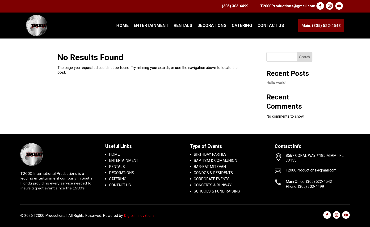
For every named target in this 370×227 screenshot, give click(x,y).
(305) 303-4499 (235, 6)
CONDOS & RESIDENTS (213, 173)
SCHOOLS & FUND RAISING (217, 191)
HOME (114, 154)
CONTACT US (270, 25)
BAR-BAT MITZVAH (210, 166)
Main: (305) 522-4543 (321, 25)
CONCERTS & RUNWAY (212, 185)
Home (122, 25)
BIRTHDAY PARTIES (210, 154)
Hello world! (276, 82)
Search (304, 57)
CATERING (242, 25)
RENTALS (183, 25)
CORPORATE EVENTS (212, 179)
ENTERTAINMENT (151, 25)
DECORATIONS (212, 25)
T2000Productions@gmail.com (287, 6)
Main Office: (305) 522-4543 (309, 181)
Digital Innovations (139, 215)
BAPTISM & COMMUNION (215, 160)
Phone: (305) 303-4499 (305, 186)
